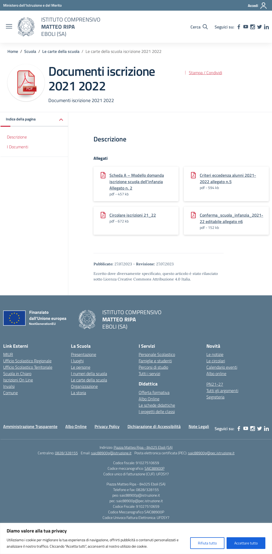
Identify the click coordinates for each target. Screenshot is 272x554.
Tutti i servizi (149, 373)
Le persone (80, 367)
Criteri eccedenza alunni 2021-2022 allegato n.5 (228, 178)
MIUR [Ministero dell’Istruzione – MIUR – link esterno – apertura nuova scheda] (8, 354)
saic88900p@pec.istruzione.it (211, 453)
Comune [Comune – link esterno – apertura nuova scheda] (10, 392)
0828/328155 (66, 453)
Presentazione (83, 354)
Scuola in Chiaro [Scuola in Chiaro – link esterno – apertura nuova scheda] (17, 373)
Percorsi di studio (153, 367)
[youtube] (245, 26)
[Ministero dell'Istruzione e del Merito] (32, 5)
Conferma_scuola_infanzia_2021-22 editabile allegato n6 (231, 218)
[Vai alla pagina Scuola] (30, 51)
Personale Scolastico (157, 354)
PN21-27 (214, 384)
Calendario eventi (221, 367)
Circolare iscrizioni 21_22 (132, 215)
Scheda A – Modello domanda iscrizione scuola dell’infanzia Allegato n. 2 (136, 181)
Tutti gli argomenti (222, 390)
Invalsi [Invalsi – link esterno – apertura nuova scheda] (9, 386)
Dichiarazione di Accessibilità (154, 426)
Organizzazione (84, 386)
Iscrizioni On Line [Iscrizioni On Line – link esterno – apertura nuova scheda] (18, 380)
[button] (34, 119)
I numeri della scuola (89, 373)
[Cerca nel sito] (199, 26)
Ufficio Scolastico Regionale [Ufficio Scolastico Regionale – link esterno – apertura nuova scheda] (27, 361)
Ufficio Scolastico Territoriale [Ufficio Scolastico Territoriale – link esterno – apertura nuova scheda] (27, 367)
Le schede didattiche (157, 405)
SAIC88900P (154, 468)
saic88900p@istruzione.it (111, 453)
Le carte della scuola (89, 380)
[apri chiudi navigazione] (9, 27)
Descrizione (17, 137)
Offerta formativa (154, 392)
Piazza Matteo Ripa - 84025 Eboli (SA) (143, 447)
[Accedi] (257, 5)
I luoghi (77, 361)
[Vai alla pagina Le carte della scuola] (60, 51)
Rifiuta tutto (207, 543)
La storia (78, 392)
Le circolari (215, 361)
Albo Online (149, 399)
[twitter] (259, 26)
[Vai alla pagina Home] (12, 51)
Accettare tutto (246, 543)
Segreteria (215, 397)
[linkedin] (266, 26)
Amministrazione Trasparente (30, 426)
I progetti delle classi (157, 411)
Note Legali (199, 426)
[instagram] (252, 26)
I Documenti (17, 147)
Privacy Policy (107, 426)
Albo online (216, 373)
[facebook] (238, 26)
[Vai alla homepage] (26, 26)
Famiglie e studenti (155, 361)
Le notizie (214, 354)
